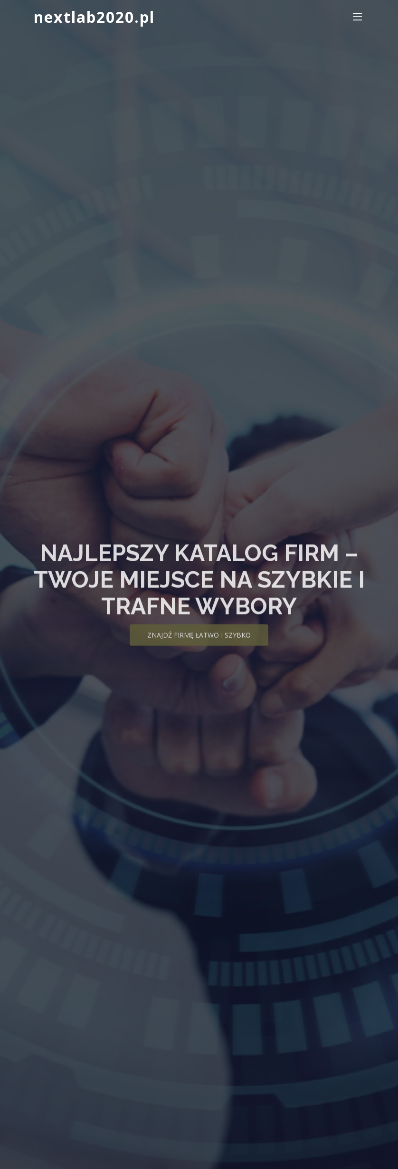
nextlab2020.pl (94, 17)
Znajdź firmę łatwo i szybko (199, 642)
